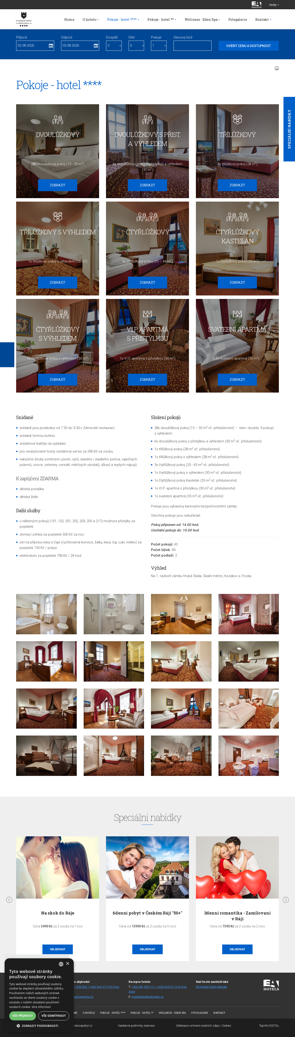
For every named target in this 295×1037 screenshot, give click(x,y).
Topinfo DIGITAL (269, 1025)
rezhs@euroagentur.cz (79, 996)
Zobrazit (57, 185)
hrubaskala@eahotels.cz (148, 996)
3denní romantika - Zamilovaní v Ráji (237, 915)
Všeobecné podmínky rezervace (136, 1025)
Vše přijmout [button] (22, 1016)
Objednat (57, 949)
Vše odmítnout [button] (53, 1016)
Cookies (226, 1025)
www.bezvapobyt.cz (80, 1025)
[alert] (39, 995)
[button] (39, 1025)
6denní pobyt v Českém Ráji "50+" (147, 913)
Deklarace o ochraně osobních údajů (198, 1025)
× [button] (67, 963)
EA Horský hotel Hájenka (211, 987)
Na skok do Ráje (57, 913)
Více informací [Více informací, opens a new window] (41, 1007)
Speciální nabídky (289, 129)
